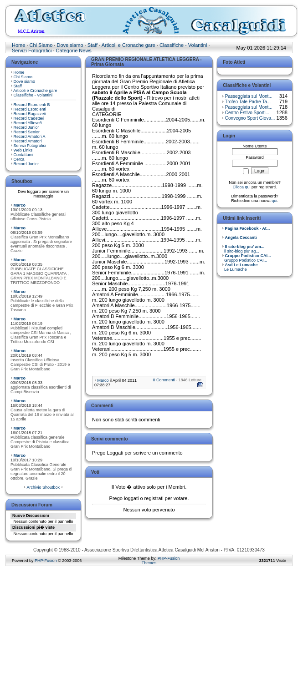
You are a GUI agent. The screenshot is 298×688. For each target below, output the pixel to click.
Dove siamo (70, 45)
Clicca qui (241, 187)
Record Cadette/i (29, 118)
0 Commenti (164, 380)
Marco (20, 205)
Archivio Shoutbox (43, 487)
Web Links (23, 150)
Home (18, 45)
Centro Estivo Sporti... (247, 112)
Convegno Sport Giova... (250, 118)
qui (274, 200)
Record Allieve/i (28, 123)
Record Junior (26, 127)
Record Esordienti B (32, 104)
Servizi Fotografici (31, 50)
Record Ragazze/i (30, 113)
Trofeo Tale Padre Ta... (248, 101)
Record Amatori (28, 141)
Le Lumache (240, 267)
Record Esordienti (30, 109)
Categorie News (74, 50)
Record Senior (27, 132)
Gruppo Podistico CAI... (246, 258)
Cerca (19, 159)
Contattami (24, 154)
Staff (92, 45)
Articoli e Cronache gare (128, 45)
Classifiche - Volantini (183, 45)
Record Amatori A (30, 136)
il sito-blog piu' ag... (243, 248)
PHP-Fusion (46, 560)
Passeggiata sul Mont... (248, 96)
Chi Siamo (41, 45)
